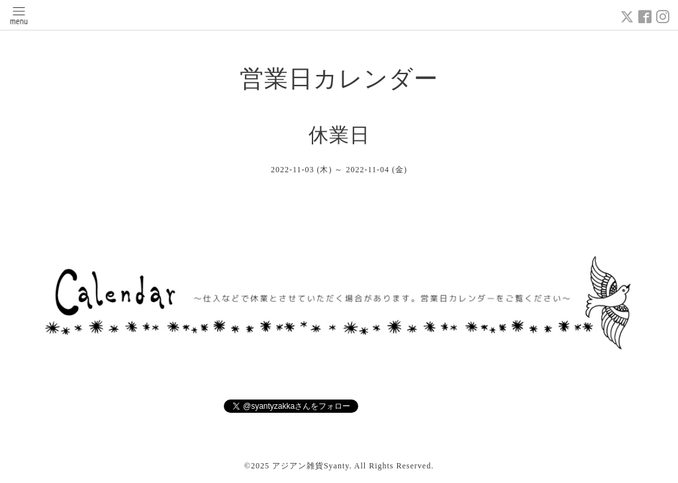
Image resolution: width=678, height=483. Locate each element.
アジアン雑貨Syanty (311, 465)
